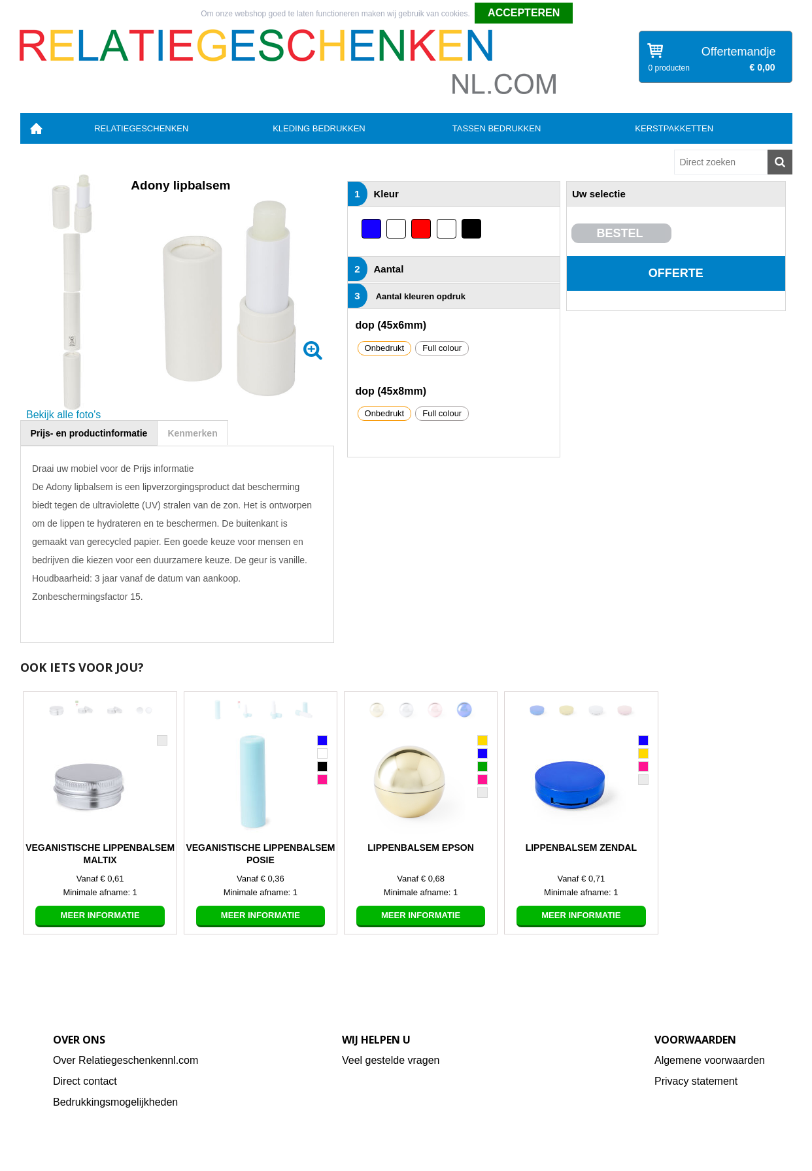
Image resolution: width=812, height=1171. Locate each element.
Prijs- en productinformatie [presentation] (89, 433)
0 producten (669, 68)
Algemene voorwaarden (709, 1060)
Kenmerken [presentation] (192, 433)
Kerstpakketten (674, 128)
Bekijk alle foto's (63, 414)
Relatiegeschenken (141, 128)
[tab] (89, 433)
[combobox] (721, 162)
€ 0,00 (762, 67)
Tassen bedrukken (496, 128)
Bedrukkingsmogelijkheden (115, 1102)
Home (36, 128)
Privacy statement (695, 1081)
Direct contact (85, 1081)
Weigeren (594, 13)
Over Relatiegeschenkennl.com (125, 1060)
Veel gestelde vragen (390, 1060)
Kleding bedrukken (319, 128)
